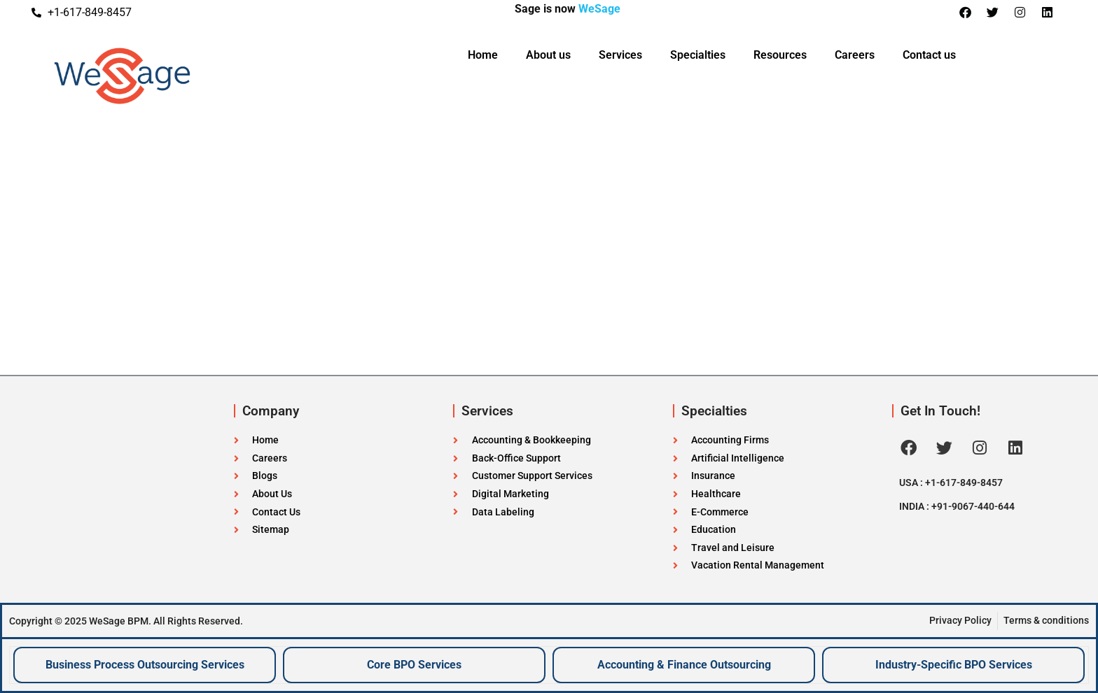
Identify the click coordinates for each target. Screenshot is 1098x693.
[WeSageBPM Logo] (179, 76)
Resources (780, 55)
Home (483, 55)
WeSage (599, 8)
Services (620, 55)
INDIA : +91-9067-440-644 (957, 506)
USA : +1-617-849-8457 (951, 482)
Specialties (697, 55)
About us (548, 55)
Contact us (929, 55)
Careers (855, 55)
